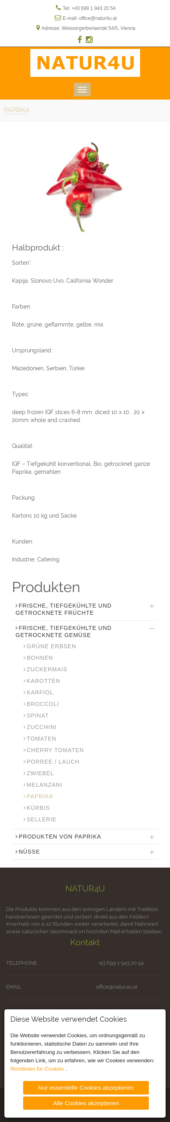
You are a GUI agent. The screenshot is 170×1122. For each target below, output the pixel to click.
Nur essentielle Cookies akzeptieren (86, 1087)
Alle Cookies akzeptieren (86, 1102)
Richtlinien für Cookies (37, 1068)
